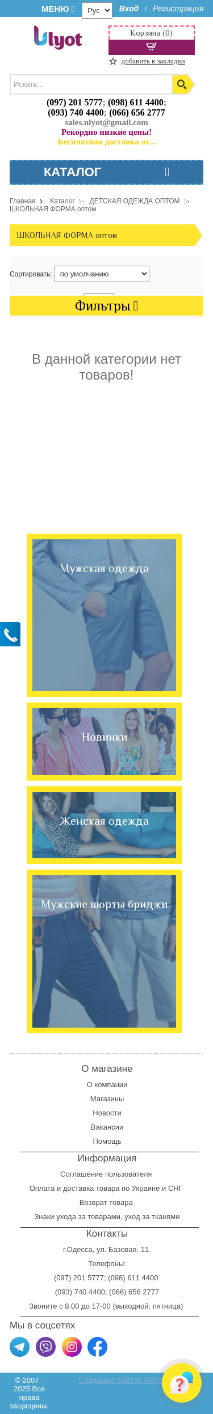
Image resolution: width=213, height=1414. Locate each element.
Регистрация (178, 8)
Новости (107, 1113)
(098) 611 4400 (136, 102)
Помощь (107, 1141)
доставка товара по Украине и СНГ (124, 1188)
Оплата (42, 1188)
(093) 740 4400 (76, 112)
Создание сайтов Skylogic (125, 1380)
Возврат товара (107, 1202)
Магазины (107, 1098)
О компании (107, 1084)
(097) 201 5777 (75, 102)
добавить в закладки (153, 61)
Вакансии (107, 1127)
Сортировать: (31, 274)
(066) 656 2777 (137, 112)
